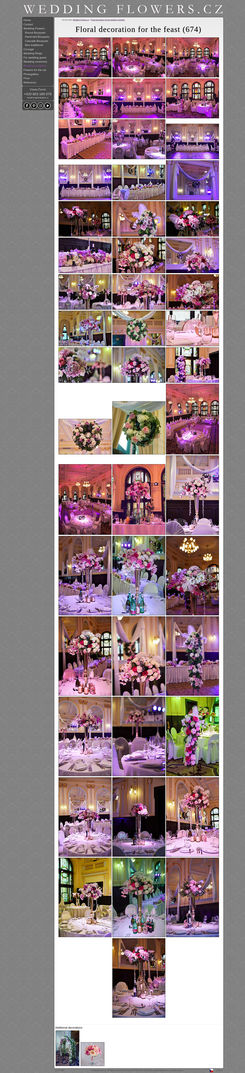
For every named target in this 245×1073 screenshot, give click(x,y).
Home (27, 20)
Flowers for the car (35, 70)
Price (27, 78)
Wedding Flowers (34, 28)
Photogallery (31, 74)
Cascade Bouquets (36, 41)
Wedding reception (35, 66)
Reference (30, 82)
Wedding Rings (33, 53)
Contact (28, 24)
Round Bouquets (35, 32)
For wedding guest (35, 57)
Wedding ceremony (35, 61)
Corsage (29, 49)
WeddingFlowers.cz (99, 1070)
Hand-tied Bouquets (37, 36)
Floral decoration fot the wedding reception (108, 20)
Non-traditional (33, 45)
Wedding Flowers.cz (81, 20)
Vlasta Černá (38, 89)
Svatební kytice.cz (177, 1070)
